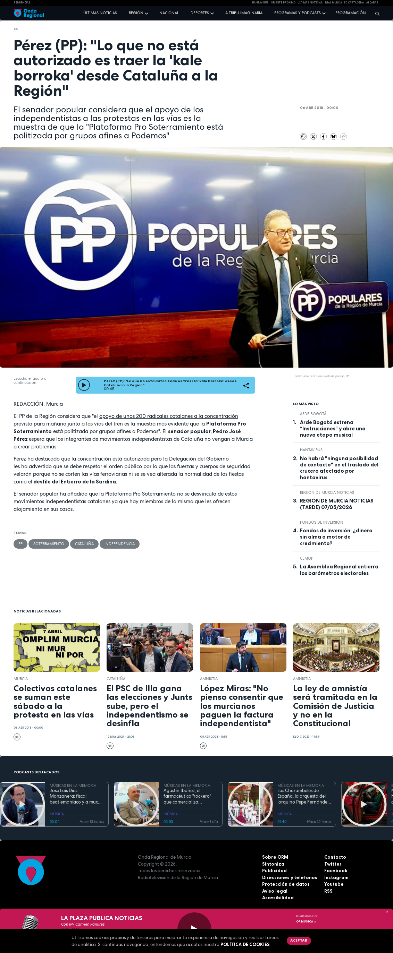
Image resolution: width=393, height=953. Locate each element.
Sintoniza (273, 864)
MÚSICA (57, 814)
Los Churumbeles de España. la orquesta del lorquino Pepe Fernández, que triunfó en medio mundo (304, 796)
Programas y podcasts (297, 12)
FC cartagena (354, 2)
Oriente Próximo (283, 2)
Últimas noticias (100, 12)
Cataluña (84, 543)
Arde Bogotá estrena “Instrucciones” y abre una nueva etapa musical (333, 428)
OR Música (306, 921)
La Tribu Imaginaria (243, 12)
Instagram (336, 877)
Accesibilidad (278, 897)
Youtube (334, 884)
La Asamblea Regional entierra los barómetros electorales (339, 570)
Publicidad (274, 870)
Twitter (333, 864)
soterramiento (48, 543)
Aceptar (298, 940)
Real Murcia (333, 2)
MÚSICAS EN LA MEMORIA (73, 785)
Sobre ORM (275, 857)
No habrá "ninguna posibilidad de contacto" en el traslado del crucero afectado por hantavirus (339, 468)
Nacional (169, 12)
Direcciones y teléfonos (289, 877)
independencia (119, 543)
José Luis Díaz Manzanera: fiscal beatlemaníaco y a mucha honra (76, 796)
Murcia (21, 678)
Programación (350, 12)
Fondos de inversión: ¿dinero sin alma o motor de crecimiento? (336, 537)
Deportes (200, 12)
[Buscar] (375, 13)
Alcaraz (372, 2)
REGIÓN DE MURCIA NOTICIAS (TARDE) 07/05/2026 (337, 504)
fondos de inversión (321, 522)
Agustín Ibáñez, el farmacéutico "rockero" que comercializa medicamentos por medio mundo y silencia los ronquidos (190, 796)
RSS (328, 891)
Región (136, 12)
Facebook (335, 870)
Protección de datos (286, 884)
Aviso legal (274, 891)
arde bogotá (313, 413)
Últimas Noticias (310, 2)
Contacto (335, 857)
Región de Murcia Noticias (327, 492)
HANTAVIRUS (260, 2)
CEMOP (306, 558)
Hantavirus (311, 449)
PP (16, 29)
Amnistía (209, 678)
